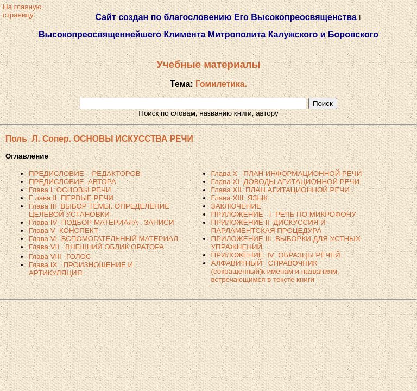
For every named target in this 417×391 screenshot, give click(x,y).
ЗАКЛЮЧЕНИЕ (236, 206)
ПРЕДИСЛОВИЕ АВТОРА (72, 182)
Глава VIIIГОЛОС (60, 257)
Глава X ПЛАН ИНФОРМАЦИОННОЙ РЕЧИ (286, 173)
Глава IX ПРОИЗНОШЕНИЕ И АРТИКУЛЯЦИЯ (81, 269)
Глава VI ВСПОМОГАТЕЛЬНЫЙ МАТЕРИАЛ (103, 239)
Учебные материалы (208, 64)
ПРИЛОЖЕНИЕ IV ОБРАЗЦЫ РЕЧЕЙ (275, 255)
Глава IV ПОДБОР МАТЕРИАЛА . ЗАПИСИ (101, 222)
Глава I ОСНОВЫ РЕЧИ (70, 190)
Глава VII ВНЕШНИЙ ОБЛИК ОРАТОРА (96, 247)
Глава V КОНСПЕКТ (63, 230)
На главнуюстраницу (22, 11)
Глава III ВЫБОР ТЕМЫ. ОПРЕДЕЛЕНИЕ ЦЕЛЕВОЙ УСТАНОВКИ (99, 210)
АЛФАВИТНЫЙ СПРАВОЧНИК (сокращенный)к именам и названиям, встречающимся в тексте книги (275, 271)
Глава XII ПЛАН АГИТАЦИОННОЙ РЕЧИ (280, 190)
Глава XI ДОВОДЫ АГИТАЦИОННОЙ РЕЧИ (285, 182)
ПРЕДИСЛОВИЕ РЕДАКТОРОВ (85, 173)
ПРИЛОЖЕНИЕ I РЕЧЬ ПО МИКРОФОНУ (283, 214)
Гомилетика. (221, 84)
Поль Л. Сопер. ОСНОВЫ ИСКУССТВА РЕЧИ (99, 138)
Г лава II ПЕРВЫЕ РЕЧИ (71, 198)
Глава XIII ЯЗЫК (239, 198)
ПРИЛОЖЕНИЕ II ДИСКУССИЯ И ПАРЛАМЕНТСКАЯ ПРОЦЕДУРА (268, 226)
